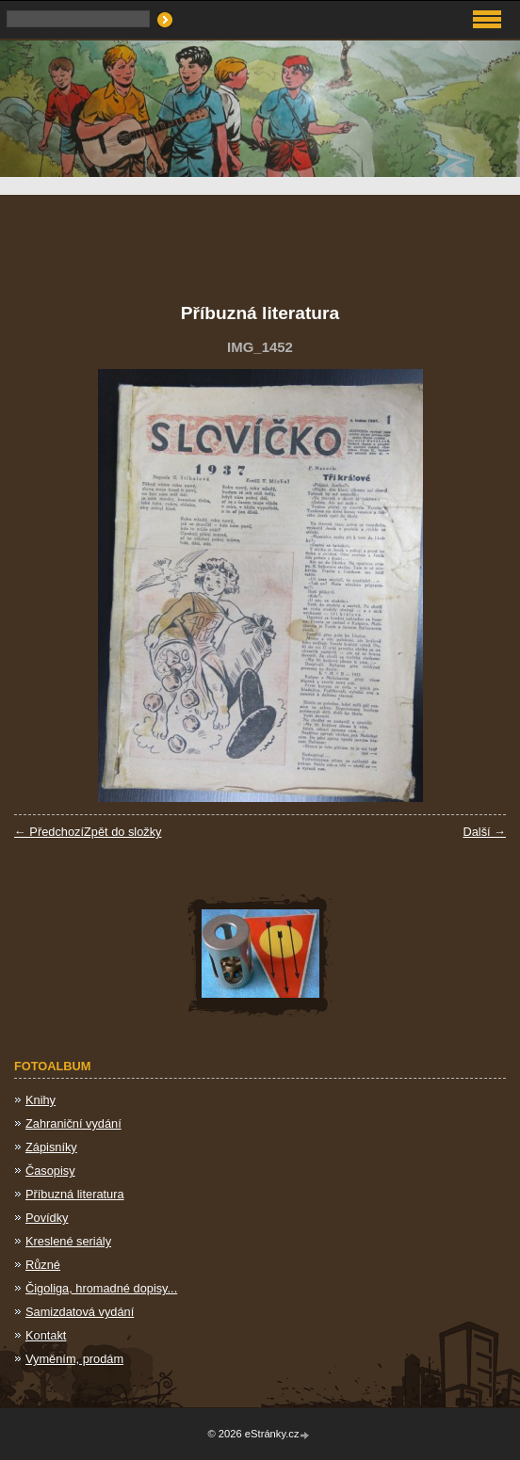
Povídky (47, 1218)
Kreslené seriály (68, 1241)
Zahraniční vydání (73, 1123)
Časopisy (50, 1170)
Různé (42, 1265)
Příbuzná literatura (74, 1194)
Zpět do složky (123, 832)
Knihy (40, 1100)
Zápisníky (51, 1147)
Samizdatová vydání (79, 1312)
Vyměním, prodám (74, 1359)
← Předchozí (49, 832)
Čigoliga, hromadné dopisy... (101, 1288)
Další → (484, 832)
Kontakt (45, 1335)
